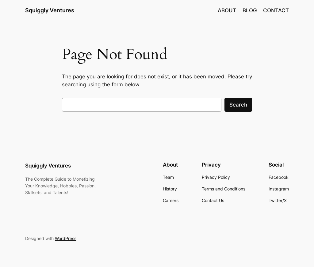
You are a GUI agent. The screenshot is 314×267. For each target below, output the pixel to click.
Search (238, 105)
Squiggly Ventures (49, 10)
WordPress (65, 238)
